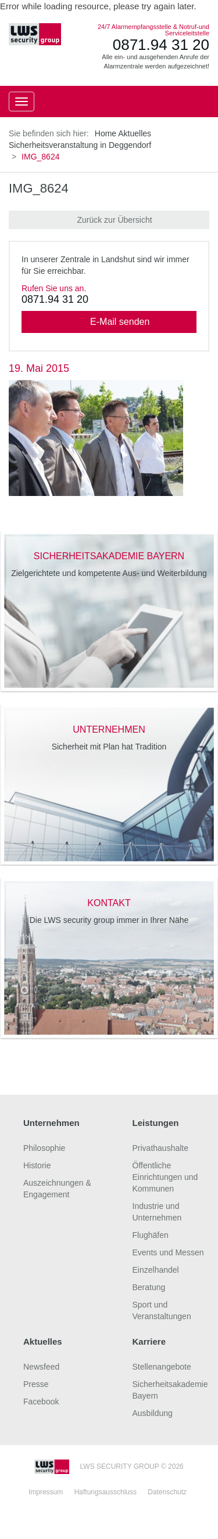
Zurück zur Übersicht (109, 219)
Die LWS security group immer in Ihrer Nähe (109, 920)
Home (105, 133)
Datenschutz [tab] (167, 1492)
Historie (37, 1165)
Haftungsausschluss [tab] (105, 1492)
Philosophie (44, 1148)
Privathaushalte (161, 1148)
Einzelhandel (156, 1269)
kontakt (108, 903)
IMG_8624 (39, 188)
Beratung (149, 1287)
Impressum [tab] (45, 1492)
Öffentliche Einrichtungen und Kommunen (165, 1177)
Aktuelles (134, 133)
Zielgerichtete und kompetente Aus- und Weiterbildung (109, 573)
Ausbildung (153, 1413)
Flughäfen (151, 1235)
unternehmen (109, 729)
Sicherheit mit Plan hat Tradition (109, 746)
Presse (36, 1384)
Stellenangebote (162, 1366)
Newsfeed (41, 1366)
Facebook (41, 1401)
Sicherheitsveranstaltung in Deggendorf (80, 145)
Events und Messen (168, 1252)
